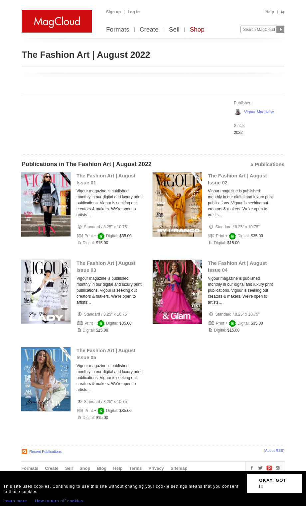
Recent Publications (45, 452)
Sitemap (179, 468)
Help (269, 12)
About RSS (274, 451)
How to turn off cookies (59, 501)
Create (149, 30)
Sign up (113, 12)
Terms (135, 468)
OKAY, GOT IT (272, 483)
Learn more (15, 501)
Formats (117, 30)
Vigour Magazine (259, 112)
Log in (134, 12)
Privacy (156, 468)
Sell (174, 30)
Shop (197, 30)
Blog (101, 468)
